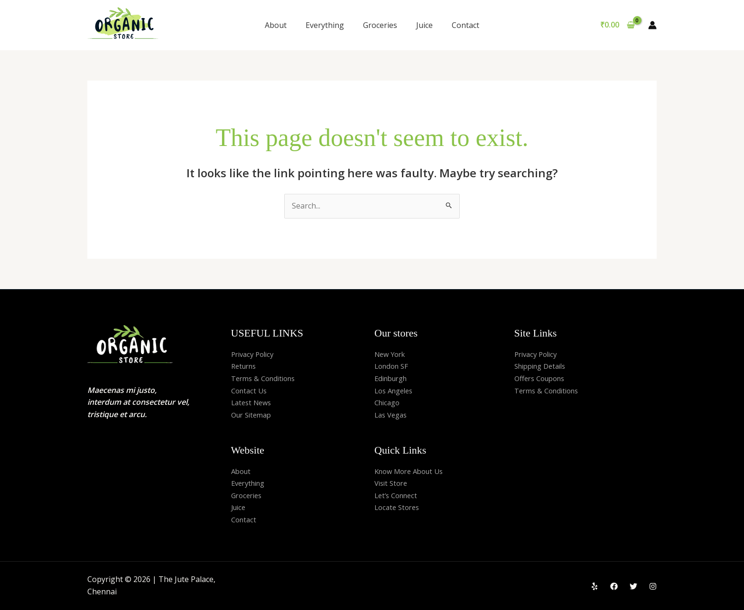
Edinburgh (393, 378)
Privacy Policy (255, 354)
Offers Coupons (542, 378)
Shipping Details (543, 366)
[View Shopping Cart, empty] (617, 25)
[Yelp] (594, 586)
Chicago (388, 402)
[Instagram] (653, 586)
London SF (393, 366)
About (276, 25)
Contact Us (250, 390)
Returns (245, 366)
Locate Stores (398, 507)
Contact (465, 25)
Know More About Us (412, 471)
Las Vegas (392, 415)
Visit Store (392, 483)
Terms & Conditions (266, 378)
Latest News (253, 402)
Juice (424, 25)
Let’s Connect (398, 495)
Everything (325, 25)
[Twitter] (633, 586)
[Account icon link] (652, 25)
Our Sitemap (253, 415)
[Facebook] (614, 586)
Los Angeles (396, 390)
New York (391, 354)
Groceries (380, 25)
